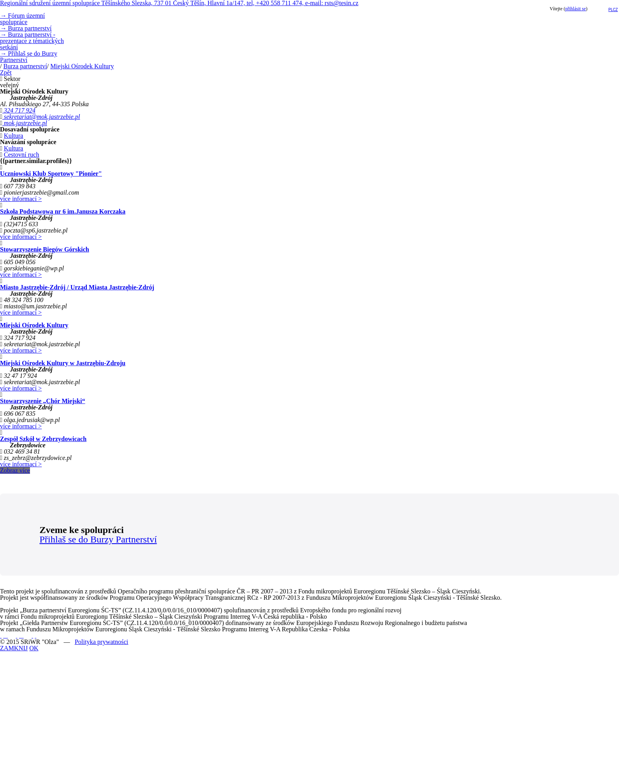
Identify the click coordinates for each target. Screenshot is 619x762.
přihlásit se (575, 8)
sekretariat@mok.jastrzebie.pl (41, 116)
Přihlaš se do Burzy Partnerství (28, 56)
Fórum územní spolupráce (22, 18)
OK (33, 648)
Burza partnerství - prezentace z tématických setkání (32, 41)
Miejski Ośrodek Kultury (82, 66)
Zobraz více (15, 470)
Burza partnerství (26, 28)
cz (615, 10)
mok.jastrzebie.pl (24, 123)
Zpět (5, 72)
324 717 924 (19, 110)
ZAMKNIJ (14, 648)
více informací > (21, 198)
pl (610, 10)
